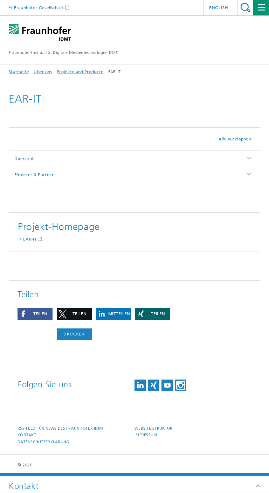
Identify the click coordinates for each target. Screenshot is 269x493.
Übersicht (24, 158)
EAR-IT (30, 239)
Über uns (43, 71)
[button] (35, 314)
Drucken (74, 334)
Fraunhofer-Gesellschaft (38, 7)
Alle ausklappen (235, 139)
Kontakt (27, 435)
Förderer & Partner (34, 174)
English (218, 7)
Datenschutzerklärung (43, 442)
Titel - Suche (245, 7)
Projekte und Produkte (80, 71)
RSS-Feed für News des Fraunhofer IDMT (61, 428)
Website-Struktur (153, 428)
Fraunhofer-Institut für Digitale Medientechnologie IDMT (63, 52)
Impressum (145, 435)
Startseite (19, 71)
